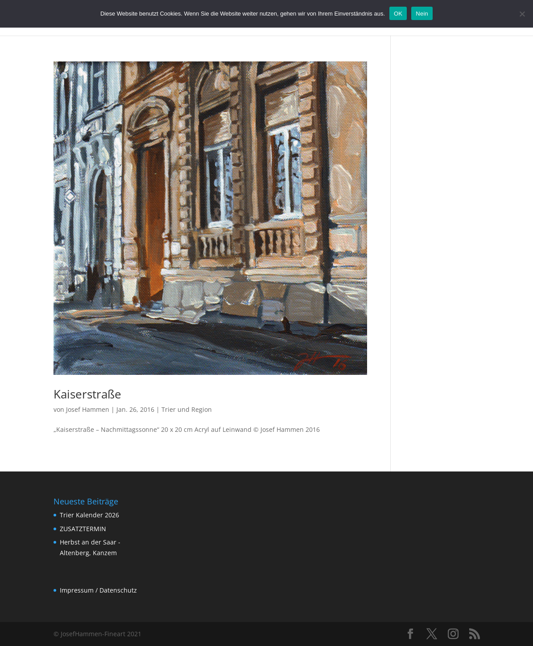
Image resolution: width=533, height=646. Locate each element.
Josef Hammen (87, 409)
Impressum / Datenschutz (98, 590)
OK (398, 13)
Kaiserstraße (87, 394)
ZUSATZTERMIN (83, 528)
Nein (422, 13)
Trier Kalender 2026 (89, 515)
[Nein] (521, 13)
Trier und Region (186, 409)
